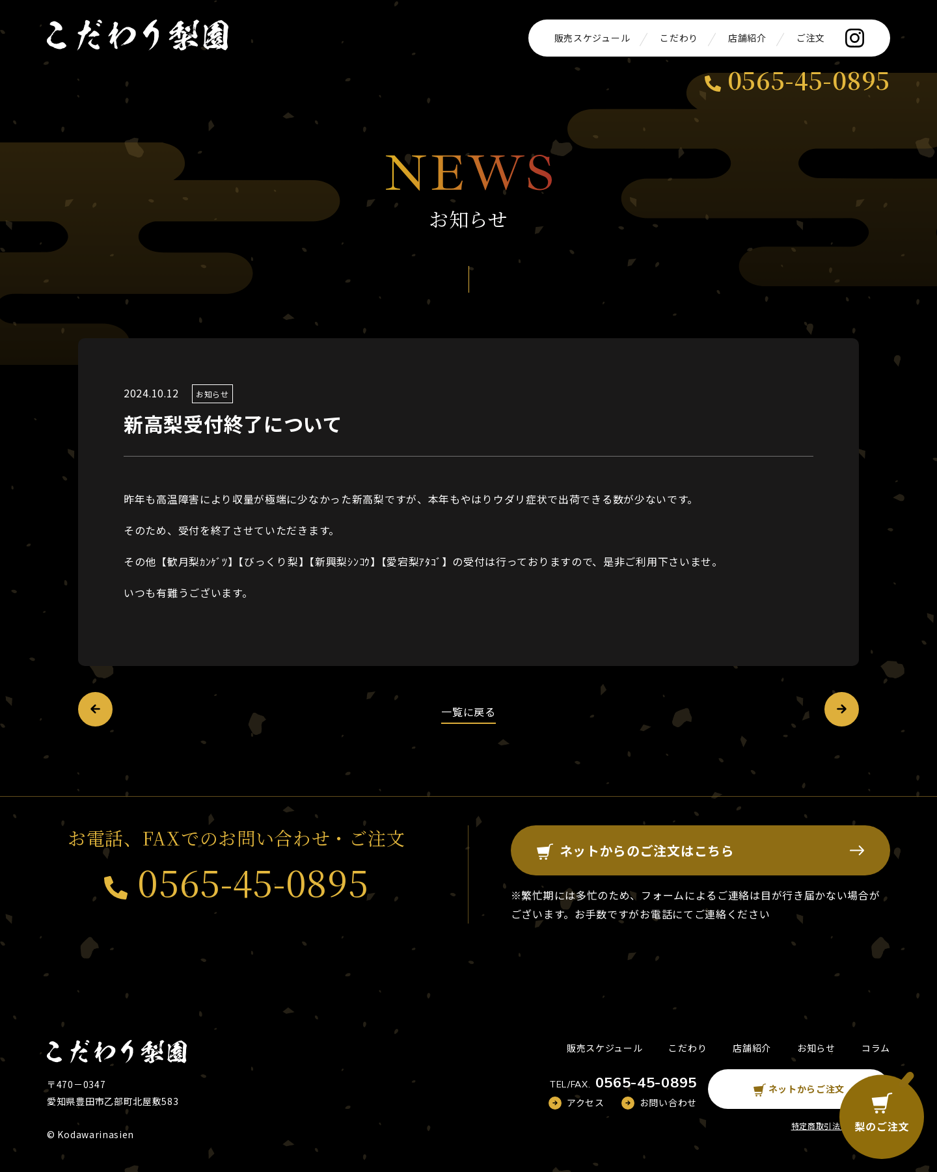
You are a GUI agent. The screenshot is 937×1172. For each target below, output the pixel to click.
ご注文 (810, 37)
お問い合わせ (668, 1102)
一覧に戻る (468, 711)
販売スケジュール (592, 37)
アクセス (585, 1102)
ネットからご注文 (799, 1088)
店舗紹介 (747, 37)
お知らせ (212, 393)
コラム (876, 1047)
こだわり (679, 37)
